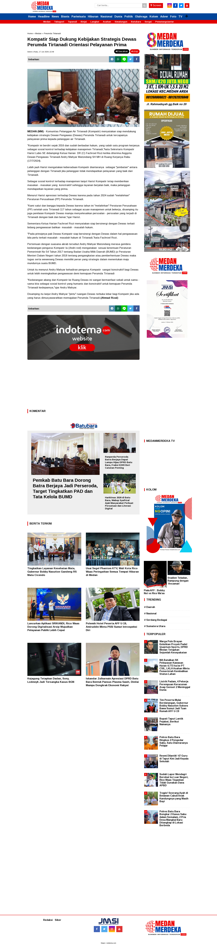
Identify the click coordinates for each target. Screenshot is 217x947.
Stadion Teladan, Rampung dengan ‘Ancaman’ (178, 581)
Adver (164, 16)
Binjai (84, 22)
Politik (128, 16)
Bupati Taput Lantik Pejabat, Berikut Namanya (171, 721)
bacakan (122, 51)
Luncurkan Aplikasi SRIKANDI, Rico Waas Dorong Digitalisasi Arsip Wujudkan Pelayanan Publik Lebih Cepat (53, 627)
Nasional (106, 16)
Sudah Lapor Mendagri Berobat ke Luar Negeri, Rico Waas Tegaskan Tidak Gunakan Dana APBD (173, 780)
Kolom (154, 16)
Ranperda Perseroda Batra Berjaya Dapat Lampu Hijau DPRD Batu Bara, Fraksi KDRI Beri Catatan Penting (118, 462)
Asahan (107, 22)
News (55, 16)
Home (32, 16)
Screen (156, 5)
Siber (58, 920)
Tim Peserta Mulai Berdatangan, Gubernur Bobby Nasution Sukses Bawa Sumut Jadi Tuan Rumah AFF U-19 (173, 705)
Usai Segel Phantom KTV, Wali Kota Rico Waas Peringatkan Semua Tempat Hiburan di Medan (112, 572)
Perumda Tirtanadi (52, 33)
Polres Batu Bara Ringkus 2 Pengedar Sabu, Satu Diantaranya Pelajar (173, 741)
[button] (186, 14)
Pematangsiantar (164, 22)
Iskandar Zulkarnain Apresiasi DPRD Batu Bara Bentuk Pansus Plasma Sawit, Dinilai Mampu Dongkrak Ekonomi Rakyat (112, 682)
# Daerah (149, 607)
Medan (47, 22)
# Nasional (150, 613)
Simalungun (121, 22)
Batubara (136, 22)
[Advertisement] (83, 385)
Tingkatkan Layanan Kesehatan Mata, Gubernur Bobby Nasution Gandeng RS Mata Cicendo (52, 572)
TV (180, 16)
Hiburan (93, 16)
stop (134, 51)
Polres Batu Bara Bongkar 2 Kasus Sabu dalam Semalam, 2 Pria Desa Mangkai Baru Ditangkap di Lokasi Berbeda (172, 818)
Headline (44, 16)
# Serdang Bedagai (155, 620)
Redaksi (48, 920)
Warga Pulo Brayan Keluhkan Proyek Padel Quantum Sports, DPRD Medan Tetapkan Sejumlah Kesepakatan (173, 647)
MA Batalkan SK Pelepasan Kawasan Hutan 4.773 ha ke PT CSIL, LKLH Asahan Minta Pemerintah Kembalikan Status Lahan (174, 667)
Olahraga (141, 16)
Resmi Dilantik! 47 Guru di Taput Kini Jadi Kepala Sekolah (173, 758)
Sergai (148, 22)
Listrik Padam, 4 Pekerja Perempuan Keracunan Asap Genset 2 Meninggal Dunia (174, 685)
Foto (173, 16)
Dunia (118, 16)
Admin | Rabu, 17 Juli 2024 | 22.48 (40, 52)
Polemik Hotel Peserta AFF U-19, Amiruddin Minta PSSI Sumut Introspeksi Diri (111, 627)
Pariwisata (78, 16)
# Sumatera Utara (154, 626)
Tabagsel (59, 22)
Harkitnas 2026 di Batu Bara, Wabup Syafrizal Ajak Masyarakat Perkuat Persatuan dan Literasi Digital (119, 503)
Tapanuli (72, 22)
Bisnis (65, 16)
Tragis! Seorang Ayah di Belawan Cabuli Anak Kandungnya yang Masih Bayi (173, 797)
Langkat (94, 22)
